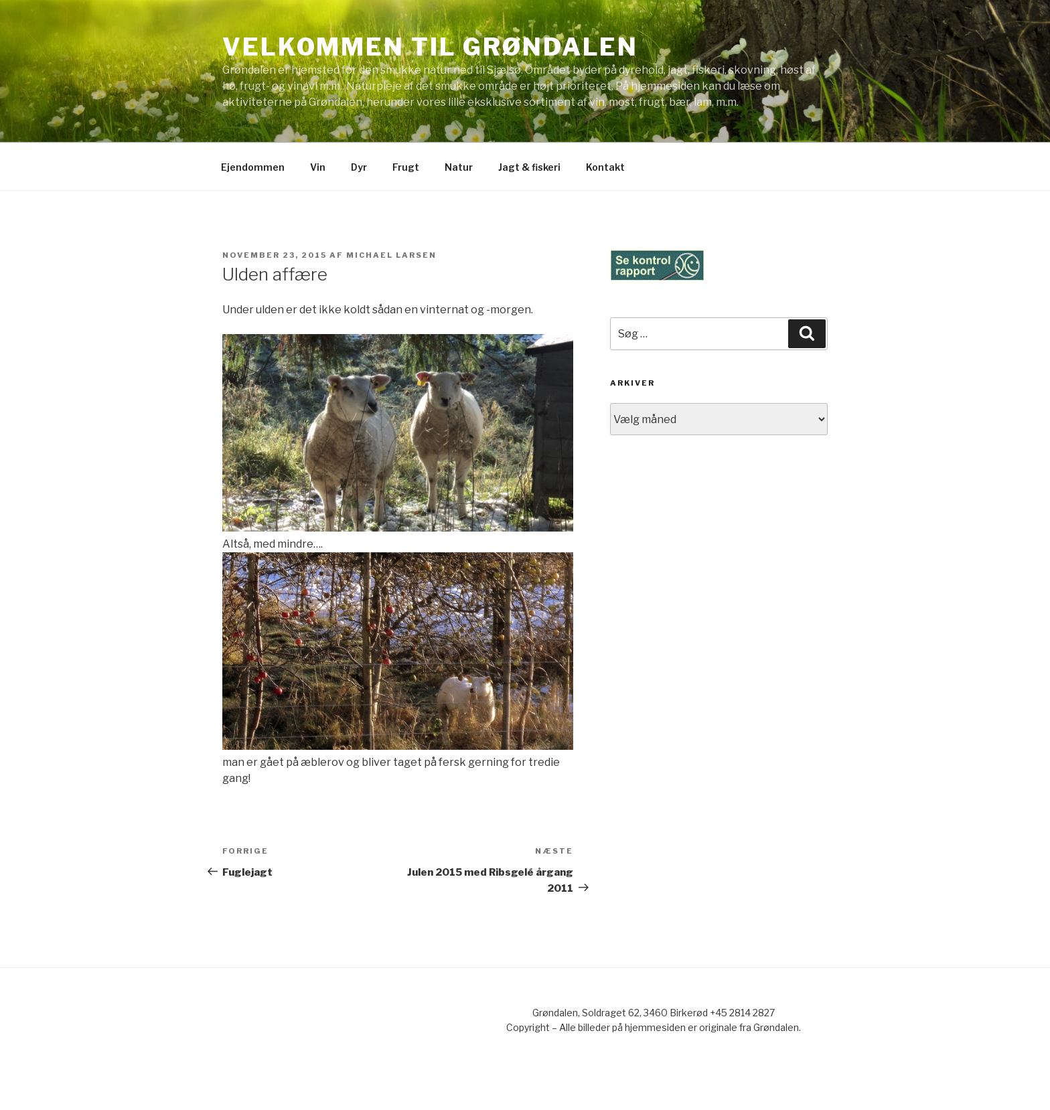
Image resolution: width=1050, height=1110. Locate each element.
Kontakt (605, 167)
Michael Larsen (391, 255)
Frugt (405, 167)
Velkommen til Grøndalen (430, 47)
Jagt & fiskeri (529, 167)
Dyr (359, 167)
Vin (317, 167)
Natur (459, 167)
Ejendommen (253, 167)
